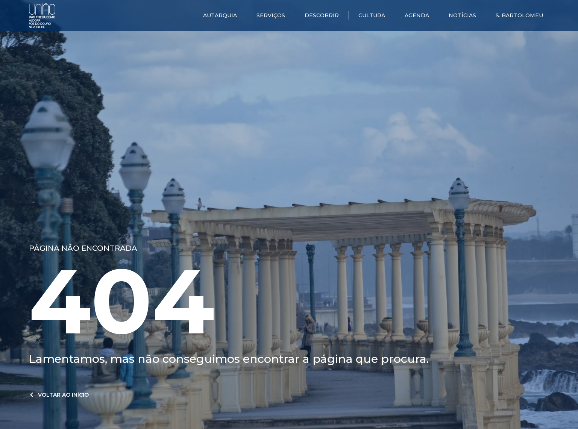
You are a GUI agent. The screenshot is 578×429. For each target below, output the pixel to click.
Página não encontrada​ (83, 248)
